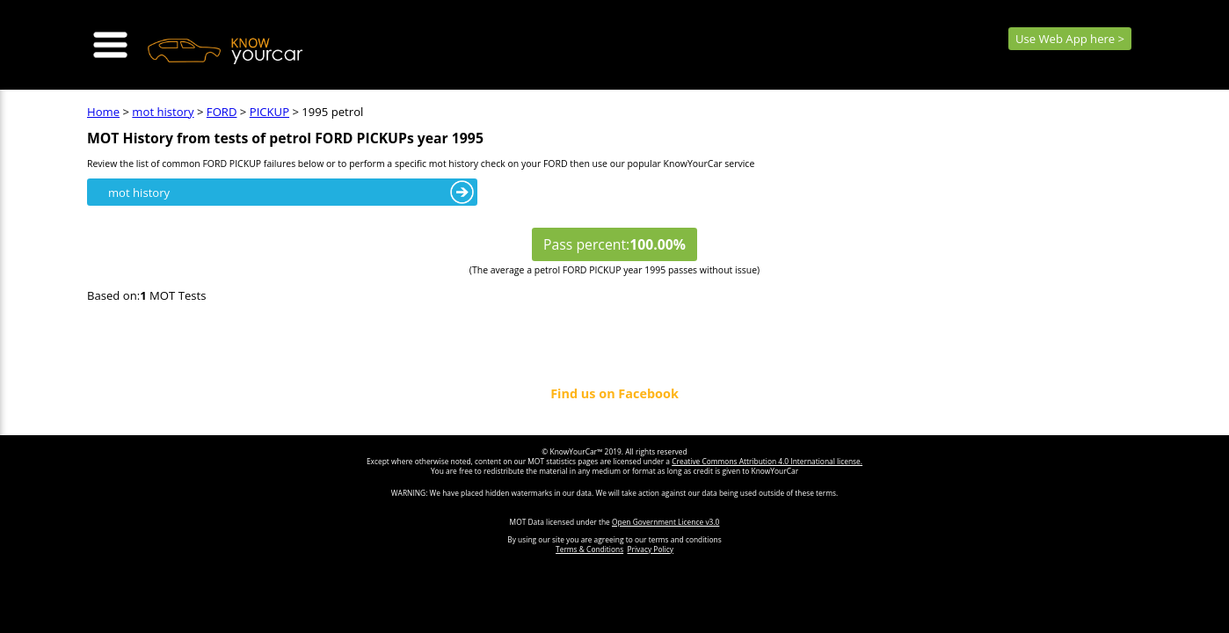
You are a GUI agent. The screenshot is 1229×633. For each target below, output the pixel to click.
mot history (162, 112)
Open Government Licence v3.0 (665, 522)
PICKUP (269, 112)
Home (103, 112)
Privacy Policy (650, 549)
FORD (222, 112)
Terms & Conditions (589, 549)
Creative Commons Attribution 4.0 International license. (767, 461)
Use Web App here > (1069, 39)
